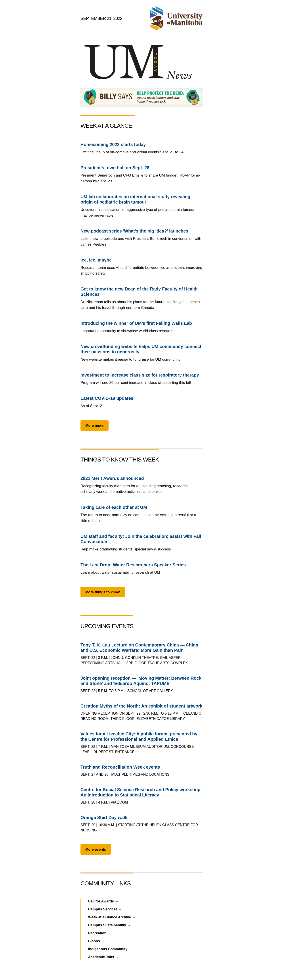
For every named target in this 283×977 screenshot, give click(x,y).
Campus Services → (105, 909)
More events (95, 849)
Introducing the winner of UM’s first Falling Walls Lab (136, 323)
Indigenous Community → (110, 949)
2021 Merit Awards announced (112, 478)
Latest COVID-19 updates (106, 398)
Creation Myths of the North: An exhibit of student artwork (141, 706)
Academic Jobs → (103, 957)
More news (94, 425)
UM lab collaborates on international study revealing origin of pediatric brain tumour (135, 199)
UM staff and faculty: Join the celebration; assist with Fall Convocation (140, 539)
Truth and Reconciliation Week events (120, 767)
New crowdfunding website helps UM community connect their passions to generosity (140, 349)
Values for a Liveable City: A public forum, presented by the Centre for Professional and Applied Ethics (138, 736)
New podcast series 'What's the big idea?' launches (134, 231)
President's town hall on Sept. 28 (114, 167)
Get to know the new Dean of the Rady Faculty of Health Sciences (139, 292)
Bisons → (96, 941)
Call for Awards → (103, 901)
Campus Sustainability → (109, 925)
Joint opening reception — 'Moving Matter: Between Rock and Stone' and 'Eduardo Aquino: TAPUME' (140, 681)
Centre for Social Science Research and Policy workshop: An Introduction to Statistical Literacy (141, 792)
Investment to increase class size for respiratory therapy (139, 375)
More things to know (102, 592)
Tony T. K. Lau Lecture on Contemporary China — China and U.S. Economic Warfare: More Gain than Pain (139, 647)
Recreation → (99, 933)
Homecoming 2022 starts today (113, 144)
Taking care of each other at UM (113, 507)
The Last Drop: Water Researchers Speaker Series (133, 564)
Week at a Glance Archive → (112, 917)
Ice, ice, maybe (96, 260)
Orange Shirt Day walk (103, 817)
